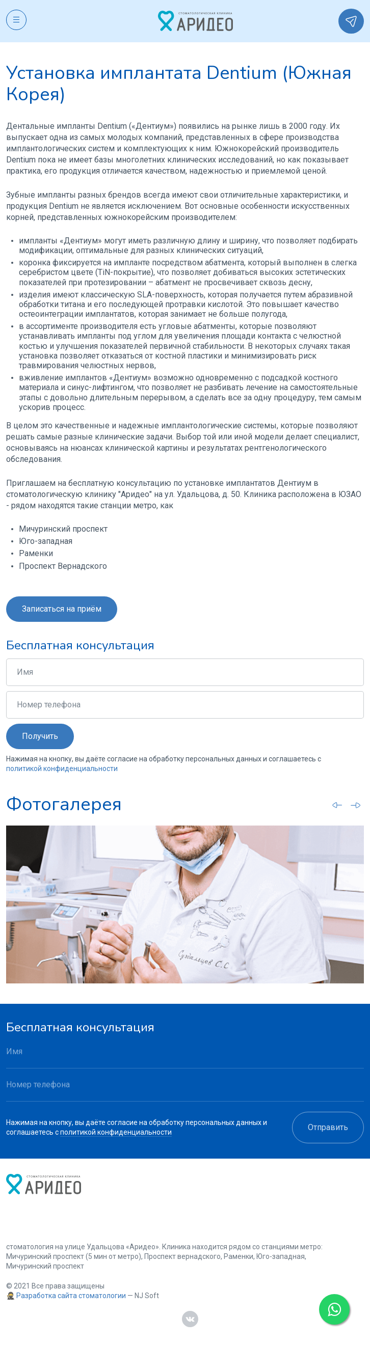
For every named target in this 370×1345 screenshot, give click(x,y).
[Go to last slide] (337, 805)
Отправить (328, 1127)
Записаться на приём (61, 609)
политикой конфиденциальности (62, 768)
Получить (40, 736)
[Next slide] (356, 805)
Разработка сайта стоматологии (71, 1296)
